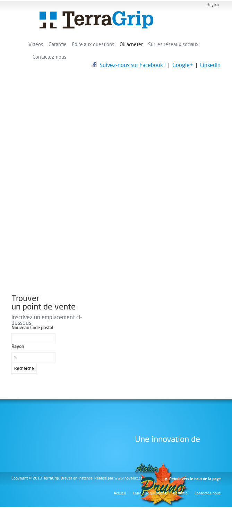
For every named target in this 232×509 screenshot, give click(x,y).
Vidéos (35, 44)
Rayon (17, 346)
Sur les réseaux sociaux (173, 44)
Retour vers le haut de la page (195, 479)
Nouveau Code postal (32, 327)
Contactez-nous (50, 57)
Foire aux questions (93, 44)
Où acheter (131, 44)
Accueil (120, 493)
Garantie (58, 44)
